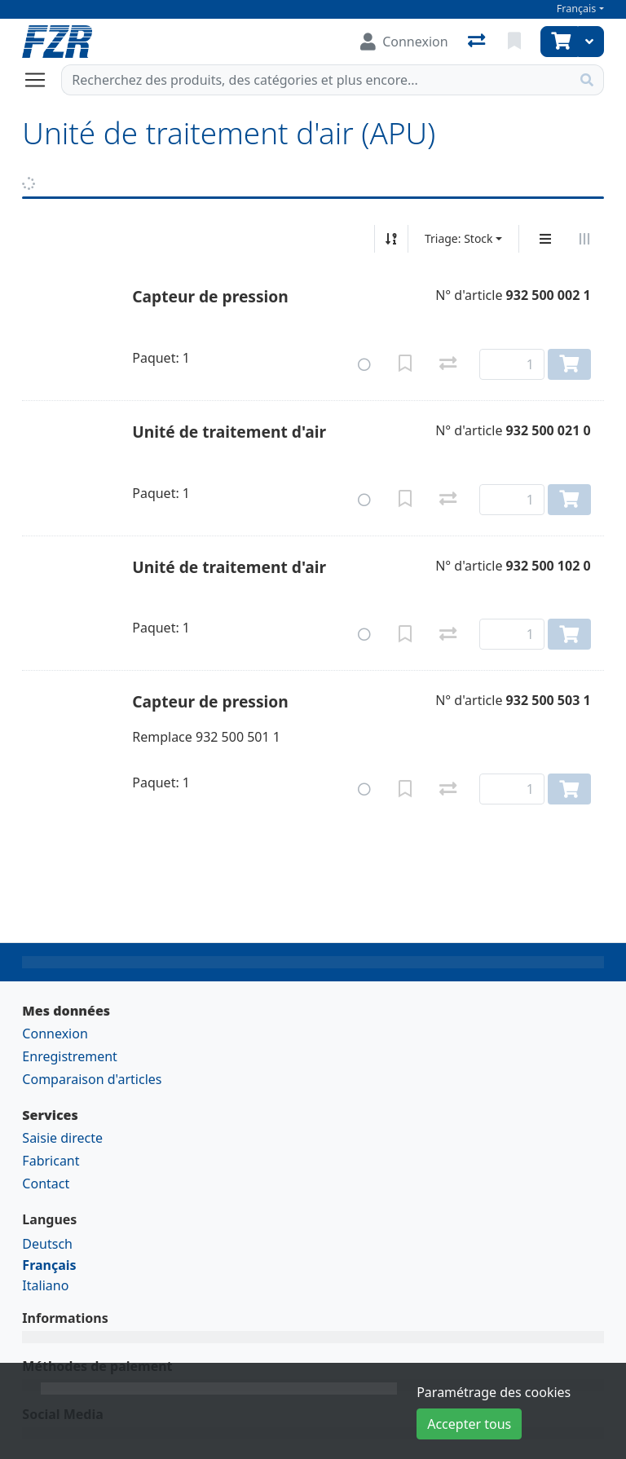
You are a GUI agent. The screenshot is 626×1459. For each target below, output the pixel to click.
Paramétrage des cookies (494, 1392)
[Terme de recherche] (316, 79)
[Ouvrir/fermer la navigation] (41, 80)
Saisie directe (62, 1138)
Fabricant (50, 1161)
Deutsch (47, 1244)
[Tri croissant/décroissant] (391, 239)
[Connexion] (403, 41)
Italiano (45, 1285)
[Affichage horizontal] (584, 239)
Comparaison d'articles (91, 1079)
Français (577, 8)
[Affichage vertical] (545, 239)
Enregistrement (69, 1056)
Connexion (54, 1033)
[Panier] (559, 41)
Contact (45, 1183)
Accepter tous (469, 1424)
